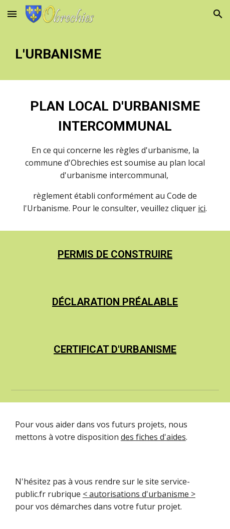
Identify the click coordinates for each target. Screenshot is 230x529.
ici (201, 208)
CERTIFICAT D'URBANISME (115, 349)
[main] (115, 54)
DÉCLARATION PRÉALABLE (115, 302)
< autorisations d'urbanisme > (139, 493)
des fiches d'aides (153, 436)
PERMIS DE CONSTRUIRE (115, 254)
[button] (12, 14)
